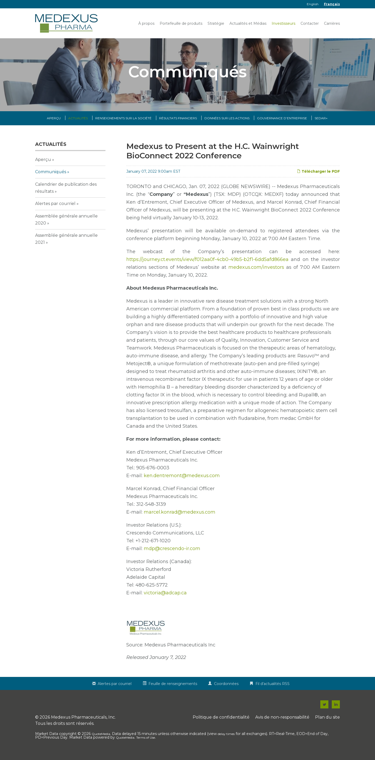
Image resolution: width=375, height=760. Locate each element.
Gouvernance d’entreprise (282, 123)
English (313, 4)
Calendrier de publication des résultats (66, 193)
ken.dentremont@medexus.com (182, 481)
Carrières (332, 23)
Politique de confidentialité (221, 722)
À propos (146, 23)
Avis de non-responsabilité (282, 722)
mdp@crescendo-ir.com (172, 554)
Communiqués (50, 177)
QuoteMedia (101, 739)
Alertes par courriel (55, 208)
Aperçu (54, 123)
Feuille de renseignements (172, 689)
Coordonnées (226, 689)
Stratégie (216, 23)
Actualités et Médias (247, 23)
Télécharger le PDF (318, 176)
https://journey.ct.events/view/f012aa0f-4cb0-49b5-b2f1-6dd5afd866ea (207, 264)
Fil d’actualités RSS (272, 689)
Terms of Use (145, 743)
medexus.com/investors (256, 272)
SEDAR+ (321, 123)
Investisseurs (283, 23)
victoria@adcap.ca (165, 598)
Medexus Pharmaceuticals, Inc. (83, 722)
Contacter (310, 23)
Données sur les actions (226, 123)
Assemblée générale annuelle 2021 (66, 244)
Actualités (78, 123)
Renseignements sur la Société (123, 123)
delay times (226, 739)
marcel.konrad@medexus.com (179, 517)
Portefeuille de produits (181, 23)
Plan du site (327, 722)
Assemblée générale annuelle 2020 (66, 225)
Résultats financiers (178, 123)
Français (332, 4)
